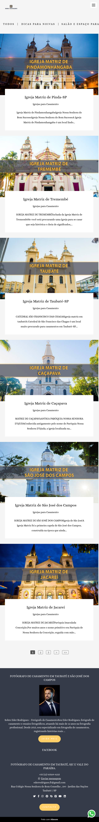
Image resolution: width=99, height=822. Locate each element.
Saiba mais (49, 739)
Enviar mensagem (51, 778)
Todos (8, 24)
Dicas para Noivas (38, 24)
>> (65, 652)
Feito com (49, 819)
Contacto (49, 807)
